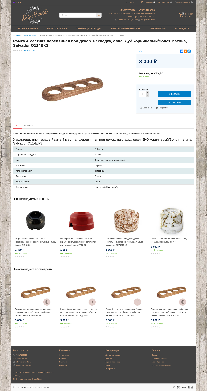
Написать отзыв (29, 51)
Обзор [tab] (17, 125)
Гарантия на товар (112, 362)
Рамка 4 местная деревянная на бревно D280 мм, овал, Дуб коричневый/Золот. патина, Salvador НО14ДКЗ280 (78, 312)
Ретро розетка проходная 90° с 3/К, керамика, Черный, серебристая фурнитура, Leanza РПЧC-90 (35, 242)
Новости (131, 2)
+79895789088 (147, 10)
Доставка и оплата (112, 355)
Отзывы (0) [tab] (28, 125)
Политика (63, 362)
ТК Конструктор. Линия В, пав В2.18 (27, 379)
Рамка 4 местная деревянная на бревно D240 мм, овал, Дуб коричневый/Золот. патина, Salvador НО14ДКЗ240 (169, 312)
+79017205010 (128, 10)
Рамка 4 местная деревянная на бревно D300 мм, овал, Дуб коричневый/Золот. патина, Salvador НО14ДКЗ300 (33, 312)
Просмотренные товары (161, 365)
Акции (107, 365)
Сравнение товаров (159, 358)
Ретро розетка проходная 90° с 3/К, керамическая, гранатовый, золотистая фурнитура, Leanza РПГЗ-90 (78, 242)
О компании (64, 355)
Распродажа (110, 369)
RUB (17, 2)
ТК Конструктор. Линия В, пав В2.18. (141, 17)
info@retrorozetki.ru (148, 20)
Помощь (108, 358)
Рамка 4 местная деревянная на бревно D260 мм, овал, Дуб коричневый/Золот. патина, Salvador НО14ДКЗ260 (124, 312)
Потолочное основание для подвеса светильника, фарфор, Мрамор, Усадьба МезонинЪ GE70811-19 (124, 242)
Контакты (63, 365)
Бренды (155, 355)
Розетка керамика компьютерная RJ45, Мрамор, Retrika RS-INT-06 (169, 240)
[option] (35, 234)
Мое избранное (158, 362)
